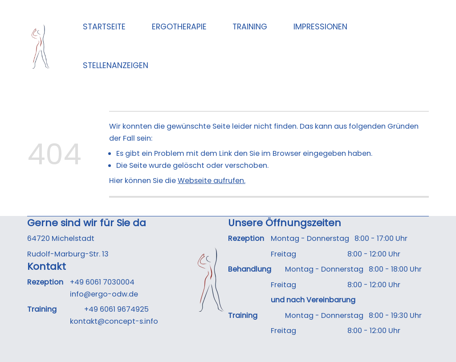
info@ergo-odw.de (104, 294)
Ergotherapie (179, 26)
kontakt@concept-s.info (114, 321)
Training (249, 26)
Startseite (104, 26)
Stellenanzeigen (115, 65)
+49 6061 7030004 (102, 282)
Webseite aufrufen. (211, 180)
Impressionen (320, 26)
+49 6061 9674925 (116, 309)
